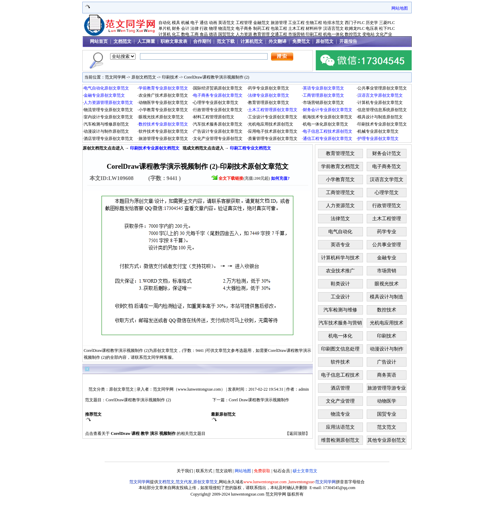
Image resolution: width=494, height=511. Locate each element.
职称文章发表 (174, 41)
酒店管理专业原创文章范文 (108, 138)
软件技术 (340, 362)
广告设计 (386, 362)
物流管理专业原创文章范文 (108, 109)
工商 (194, 34)
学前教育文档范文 (340, 166)
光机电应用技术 (386, 322)
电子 (194, 22)
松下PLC (387, 28)
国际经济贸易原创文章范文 (218, 88)
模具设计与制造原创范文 (380, 117)
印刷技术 (170, 77)
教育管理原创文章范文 (268, 102)
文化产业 (384, 34)
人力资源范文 (340, 205)
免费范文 (301, 41)
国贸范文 (226, 34)
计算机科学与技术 (340, 257)
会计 (185, 28)
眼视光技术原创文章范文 (161, 117)
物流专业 (340, 414)
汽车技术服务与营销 (340, 322)
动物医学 (386, 401)
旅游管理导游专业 (386, 388)
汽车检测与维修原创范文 (106, 124)
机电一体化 (333, 34)
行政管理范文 (386, 205)
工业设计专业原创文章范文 (272, 117)
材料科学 (314, 28)
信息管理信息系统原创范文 (382, 109)
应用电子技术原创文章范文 (272, 131)
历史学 (372, 22)
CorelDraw (120, 433)
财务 (176, 28)
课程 (135, 433)
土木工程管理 (386, 218)
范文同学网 (115, 77)
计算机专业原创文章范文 (380, 102)
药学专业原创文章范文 (268, 88)
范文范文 (386, 427)
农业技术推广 (340, 270)
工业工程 (296, 22)
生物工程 (314, 22)
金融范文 (261, 22)
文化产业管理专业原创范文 (218, 138)
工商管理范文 (340, 192)
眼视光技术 (387, 283)
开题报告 (348, 41)
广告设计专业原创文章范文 (218, 131)
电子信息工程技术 (340, 375)
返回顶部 (297, 433)
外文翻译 (277, 41)
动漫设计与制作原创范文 (106, 131)
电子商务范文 (386, 166)
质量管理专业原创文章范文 (272, 138)
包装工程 (279, 28)
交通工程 (279, 34)
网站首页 (99, 41)
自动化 (164, 22)
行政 (204, 28)
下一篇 (218, 399)
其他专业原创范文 (386, 440)
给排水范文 (333, 22)
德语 (213, 34)
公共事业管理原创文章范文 (382, 88)
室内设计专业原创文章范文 (108, 117)
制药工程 (261, 28)
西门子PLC (355, 22)
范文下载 (226, 41)
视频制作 (167, 433)
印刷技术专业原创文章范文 (382, 124)
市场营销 (296, 34)
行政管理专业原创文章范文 (218, 109)
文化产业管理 (340, 401)
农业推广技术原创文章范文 (163, 95)
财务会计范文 (386, 153)
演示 (154, 433)
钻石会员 (281, 470)
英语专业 (340, 244)
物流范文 (226, 28)
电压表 (372, 28)
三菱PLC (387, 22)
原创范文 (324, 41)
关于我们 (185, 470)
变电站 (368, 34)
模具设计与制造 (386, 296)
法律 (194, 28)
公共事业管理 (386, 244)
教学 (145, 433)
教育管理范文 (340, 153)
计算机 (164, 34)
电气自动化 (340, 231)
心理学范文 (387, 192)
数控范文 (353, 34)
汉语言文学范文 (386, 179)
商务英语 (386, 375)
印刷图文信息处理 (340, 349)
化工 (176, 34)
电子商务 (244, 28)
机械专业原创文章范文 (378, 131)
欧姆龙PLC (355, 28)
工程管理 (244, 22)
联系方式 (204, 470)
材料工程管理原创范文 (213, 117)
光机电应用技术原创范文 (270, 124)
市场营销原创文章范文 (323, 102)
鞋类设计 (340, 283)
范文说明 (223, 470)
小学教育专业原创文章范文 (163, 109)
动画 (213, 22)
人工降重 (146, 41)
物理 (213, 28)
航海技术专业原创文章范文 (327, 117)
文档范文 (122, 41)
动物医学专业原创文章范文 (163, 102)
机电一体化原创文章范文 (325, 124)
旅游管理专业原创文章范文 (163, 138)
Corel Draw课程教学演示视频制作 (259, 399)
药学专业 (386, 231)
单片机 (164, 28)
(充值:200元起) (254, 178)
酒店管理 (340, 388)
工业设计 (340, 296)
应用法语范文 (340, 427)
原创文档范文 (143, 77)
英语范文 (226, 22)
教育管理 (261, 34)
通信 (204, 22)
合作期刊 (202, 41)
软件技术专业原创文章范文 (163, 131)
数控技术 (386, 309)
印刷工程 (314, 34)
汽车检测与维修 (340, 309)
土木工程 (296, 28)
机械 (185, 22)
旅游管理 (279, 22)
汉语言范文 (333, 28)
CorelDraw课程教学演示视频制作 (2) (216, 77)
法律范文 (340, 218)
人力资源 (244, 34)
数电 (185, 34)
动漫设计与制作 (386, 349)
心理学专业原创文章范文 (215, 102)
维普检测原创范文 (340, 440)
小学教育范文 (340, 179)
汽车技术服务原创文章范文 (218, 124)
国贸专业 (386, 414)
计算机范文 (251, 41)
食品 (204, 34)
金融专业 (386, 257)
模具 (176, 22)
